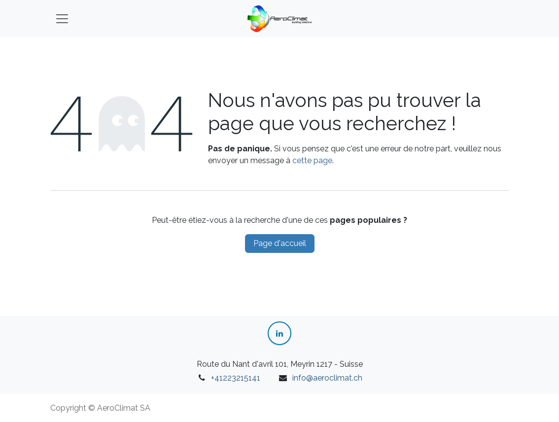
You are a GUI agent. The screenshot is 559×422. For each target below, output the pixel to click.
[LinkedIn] (279, 333)
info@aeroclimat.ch (327, 378)
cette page (312, 160)
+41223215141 (235, 378)
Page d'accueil (279, 243)
